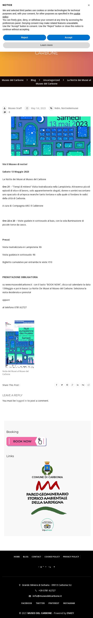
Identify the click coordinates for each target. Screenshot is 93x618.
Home (17, 556)
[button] (88, 571)
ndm (57, 108)
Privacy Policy (71, 556)
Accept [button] (68, 603)
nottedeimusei (69, 108)
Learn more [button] (46, 611)
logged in (21, 400)
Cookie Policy (52, 556)
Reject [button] (24, 603)
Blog (25, 556)
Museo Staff (15, 108)
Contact (36, 556)
